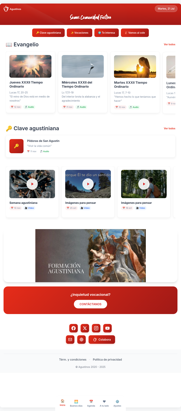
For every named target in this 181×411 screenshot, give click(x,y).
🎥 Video (31, 221)
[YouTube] (107, 345)
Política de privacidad (107, 376)
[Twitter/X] (85, 345)
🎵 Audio (31, 111)
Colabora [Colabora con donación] (102, 356)
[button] (90, 272)
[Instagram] (96, 345)
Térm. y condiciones (72, 376)
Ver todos (169, 45)
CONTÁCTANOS (90, 321)
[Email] (70, 356)
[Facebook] (73, 345)
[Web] (81, 356)
